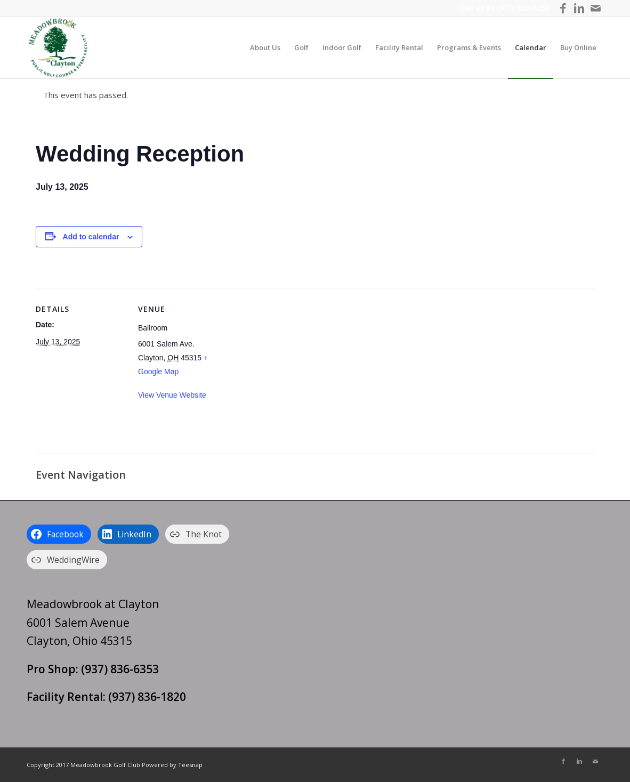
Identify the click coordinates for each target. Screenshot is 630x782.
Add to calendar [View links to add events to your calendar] (91, 236)
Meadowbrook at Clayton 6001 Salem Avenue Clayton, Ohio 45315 (93, 622)
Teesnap (190, 765)
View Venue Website (172, 395)
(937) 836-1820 (147, 696)
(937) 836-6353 (523, 8)
